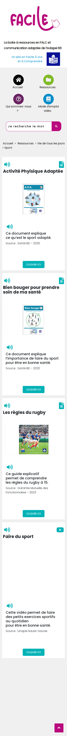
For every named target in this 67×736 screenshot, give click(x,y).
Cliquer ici (33, 248)
